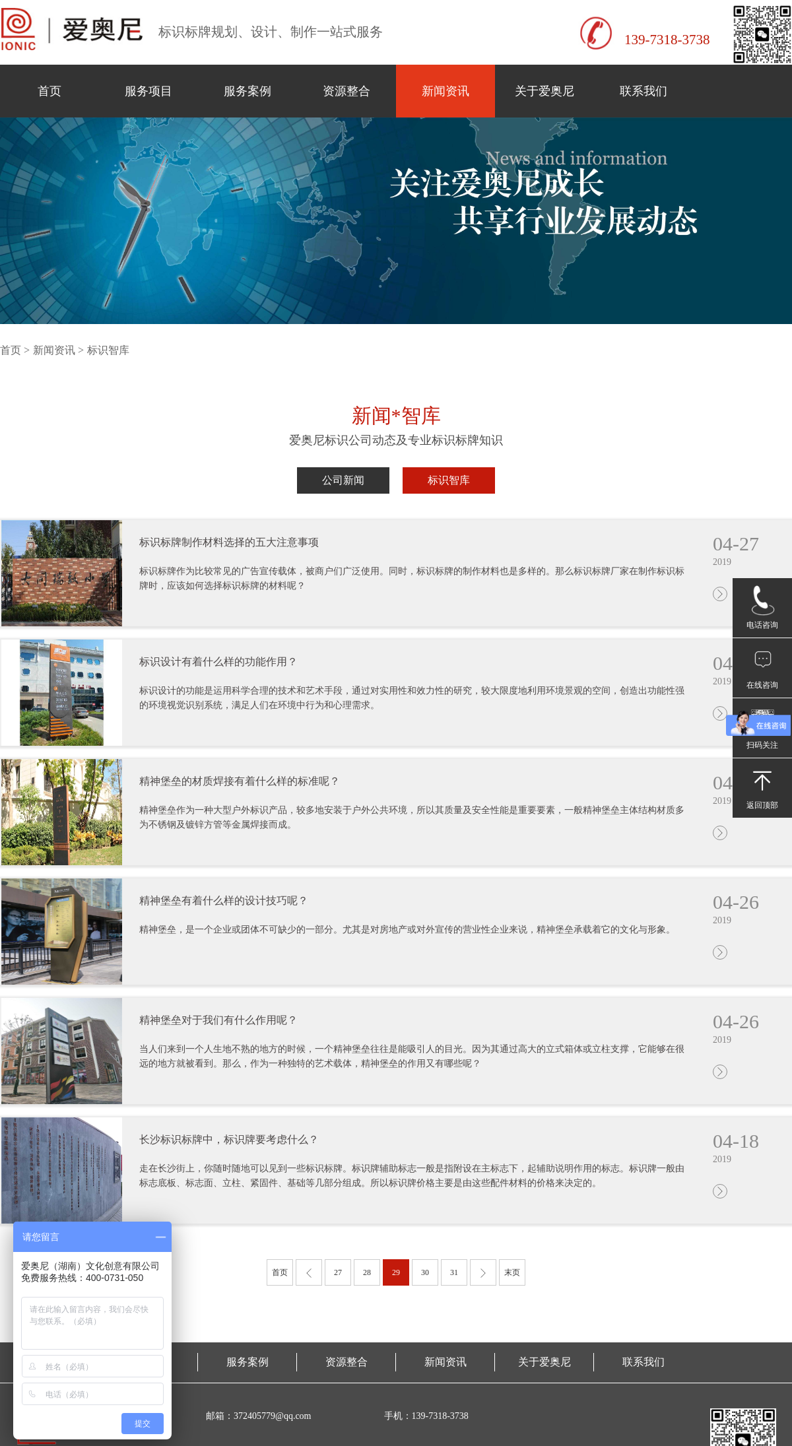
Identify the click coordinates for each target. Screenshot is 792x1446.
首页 (49, 91)
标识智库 (449, 480)
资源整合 (346, 91)
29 (396, 1272)
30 (425, 1272)
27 (338, 1272)
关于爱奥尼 (544, 91)
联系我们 (643, 91)
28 (367, 1272)
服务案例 (247, 91)
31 (454, 1272)
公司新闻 (343, 480)
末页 (512, 1272)
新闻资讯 (445, 91)
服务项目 (148, 91)
